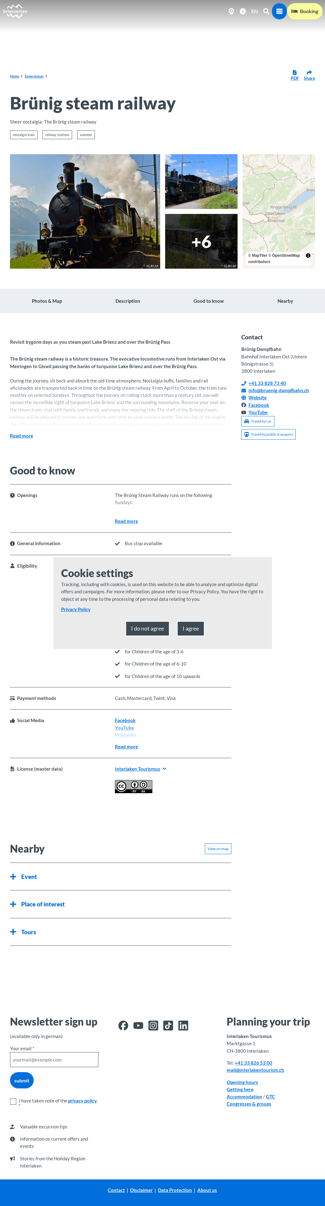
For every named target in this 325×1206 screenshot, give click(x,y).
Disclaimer (141, 1190)
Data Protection (175, 1190)
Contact (116, 1190)
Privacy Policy (76, 609)
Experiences (34, 76)
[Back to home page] (14, 11)
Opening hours (242, 1082)
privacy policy (82, 1100)
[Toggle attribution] (308, 255)
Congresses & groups (249, 1104)
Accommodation (244, 1096)
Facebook (125, 720)
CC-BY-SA (152, 266)
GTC (270, 1096)
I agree (191, 628)
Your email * (22, 1048)
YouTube (124, 728)
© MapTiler (257, 255)
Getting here (240, 1089)
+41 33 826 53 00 (253, 1063)
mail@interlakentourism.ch (255, 1070)
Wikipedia (125, 735)
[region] (279, 211)
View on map (218, 848)
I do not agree (147, 628)
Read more (21, 435)
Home (14, 76)
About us (207, 1190)
